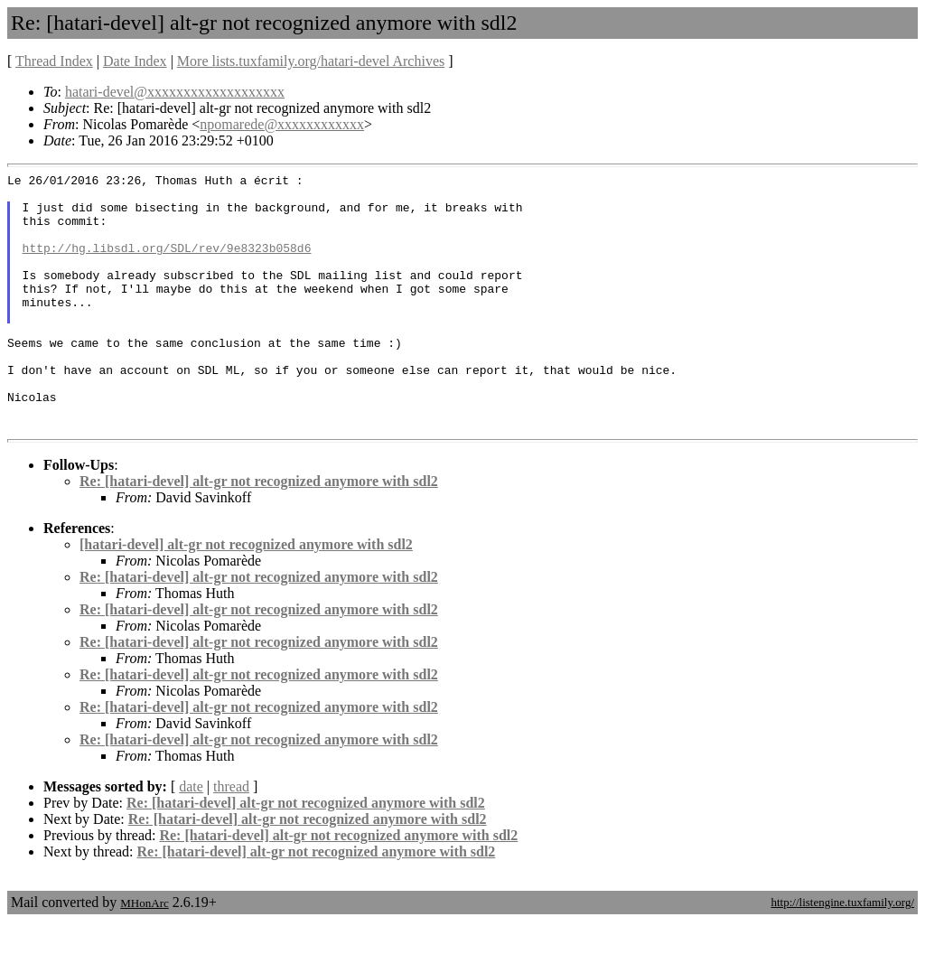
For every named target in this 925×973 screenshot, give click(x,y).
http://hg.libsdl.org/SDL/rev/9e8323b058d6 (167, 264)
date (191, 838)
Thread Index (54, 61)
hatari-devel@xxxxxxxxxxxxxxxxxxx (175, 91)
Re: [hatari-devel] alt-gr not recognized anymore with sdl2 (258, 532)
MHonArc (144, 954)
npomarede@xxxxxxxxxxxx (282, 124)
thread (231, 838)
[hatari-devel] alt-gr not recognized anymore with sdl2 (246, 595)
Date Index (135, 61)
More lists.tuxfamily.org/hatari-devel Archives (310, 61)
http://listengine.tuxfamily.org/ (842, 953)
